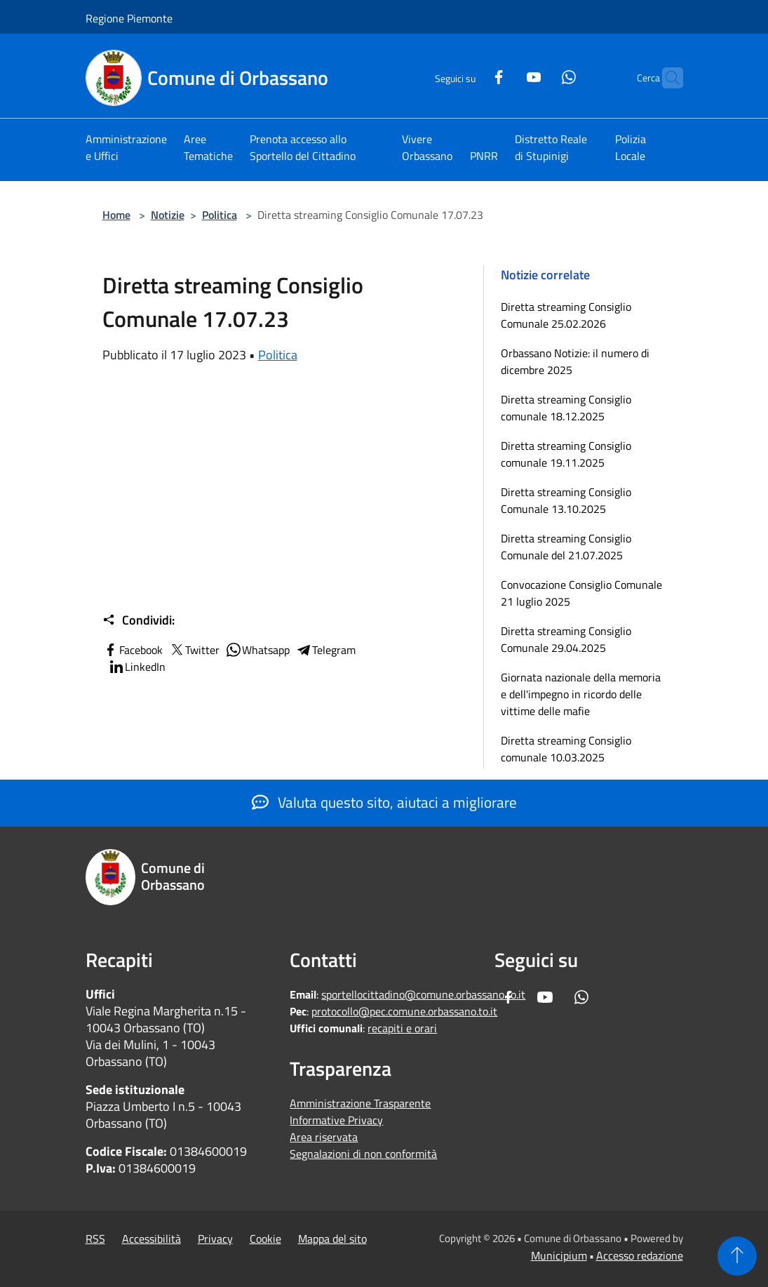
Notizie (167, 214)
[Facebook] (471, 75)
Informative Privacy (336, 1120)
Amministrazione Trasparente (360, 1103)
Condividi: (138, 620)
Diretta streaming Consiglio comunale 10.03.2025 (566, 749)
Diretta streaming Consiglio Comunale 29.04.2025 (566, 639)
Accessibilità (151, 1238)
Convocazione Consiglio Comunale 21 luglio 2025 (581, 593)
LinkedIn (137, 666)
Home (116, 214)
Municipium (559, 1255)
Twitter (194, 649)
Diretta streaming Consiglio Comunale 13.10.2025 (566, 500)
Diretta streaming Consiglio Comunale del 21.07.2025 (566, 547)
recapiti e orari (402, 1028)
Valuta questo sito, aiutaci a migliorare (384, 802)
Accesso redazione (639, 1255)
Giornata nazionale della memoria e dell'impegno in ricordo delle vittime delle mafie (581, 694)
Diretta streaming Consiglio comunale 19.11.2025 (566, 454)
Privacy (215, 1238)
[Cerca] (666, 78)
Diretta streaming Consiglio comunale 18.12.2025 (566, 408)
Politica (219, 214)
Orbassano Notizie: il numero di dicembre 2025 (575, 361)
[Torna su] (737, 1256)
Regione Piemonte (129, 18)
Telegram (325, 649)
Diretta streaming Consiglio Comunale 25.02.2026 (566, 315)
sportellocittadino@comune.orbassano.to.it (423, 994)
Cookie (265, 1238)
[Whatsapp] (541, 75)
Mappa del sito (332, 1238)
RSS (95, 1238)
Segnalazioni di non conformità (363, 1153)
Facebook (132, 649)
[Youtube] (506, 75)
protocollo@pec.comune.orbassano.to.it (404, 1011)
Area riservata (324, 1136)
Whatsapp (257, 649)
